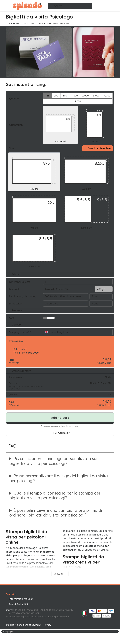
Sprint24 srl (11, 609)
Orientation (16, 125)
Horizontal (60, 125)
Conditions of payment (29, 624)
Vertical (95, 125)
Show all (60, 574)
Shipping (24, 332)
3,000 (96, 95)
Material (14, 289)
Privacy (47, 624)
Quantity (24, 98)
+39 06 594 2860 (17, 604)
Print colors (24, 303)
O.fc (12, 318)
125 (47, 95)
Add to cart (60, 418)
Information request (19, 599)
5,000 (78, 101)
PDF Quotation (60, 432)
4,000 (107, 95)
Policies (10, 624)
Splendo (27, 6)
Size (12, 148)
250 (56, 95)
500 (65, 95)
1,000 (74, 95)
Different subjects (24, 282)
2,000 (85, 95)
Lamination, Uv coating (24, 296)
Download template (97, 148)
